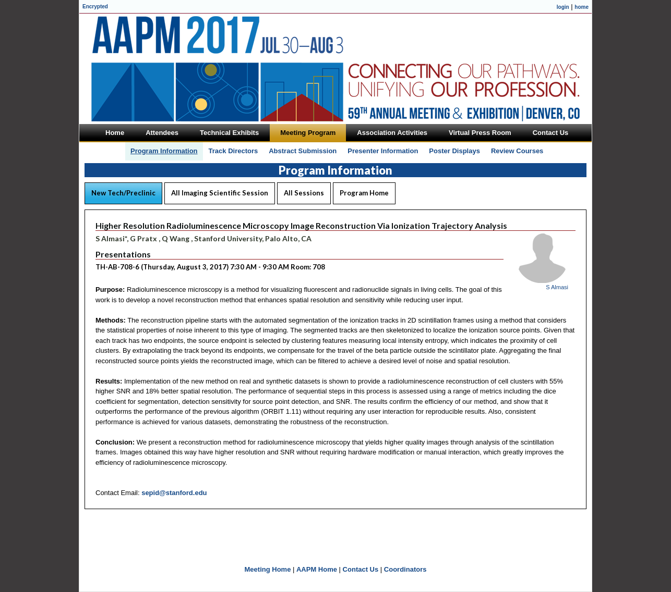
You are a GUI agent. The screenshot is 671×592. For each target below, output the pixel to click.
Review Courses (517, 151)
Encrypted (95, 6)
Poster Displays (454, 151)
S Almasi (557, 287)
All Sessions (304, 193)
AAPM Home (316, 569)
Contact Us (361, 569)
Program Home (364, 193)
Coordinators (405, 569)
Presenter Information (383, 151)
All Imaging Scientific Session (219, 193)
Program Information (164, 151)
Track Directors (233, 151)
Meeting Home (268, 569)
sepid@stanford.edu (174, 493)
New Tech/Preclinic (123, 193)
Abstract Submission (303, 151)
